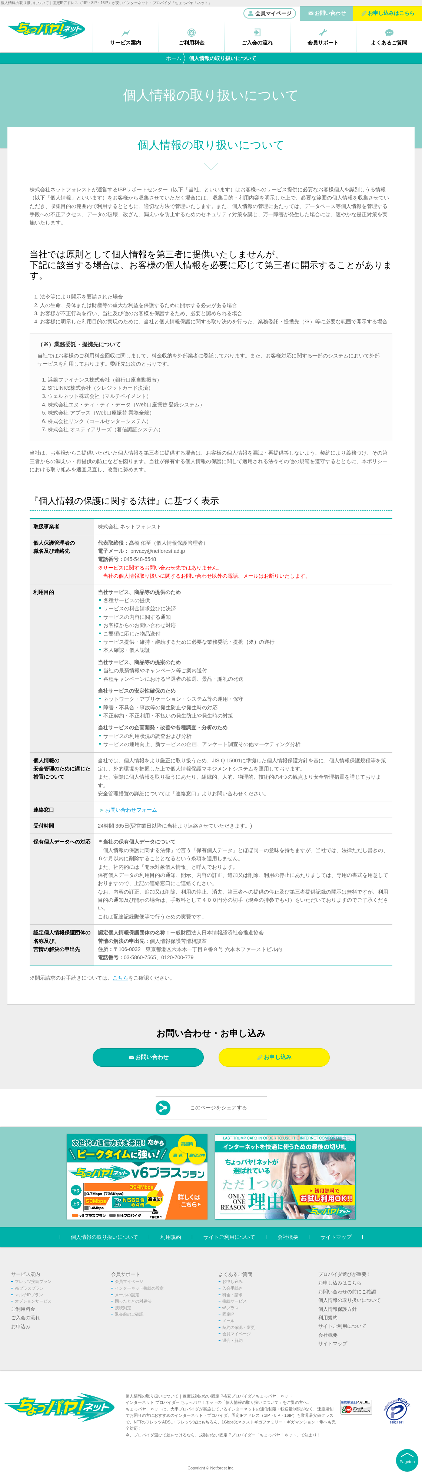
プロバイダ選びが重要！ (344, 1274)
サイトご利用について (229, 1237)
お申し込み (278, 1057)
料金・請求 (232, 1295)
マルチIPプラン (29, 1295)
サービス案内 (25, 1274)
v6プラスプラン (29, 1288)
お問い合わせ (152, 1057)
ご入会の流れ (25, 1317)
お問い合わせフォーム (131, 810)
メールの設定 (127, 1295)
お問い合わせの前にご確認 (347, 1291)
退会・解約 (232, 1340)
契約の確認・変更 (238, 1327)
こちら (120, 978)
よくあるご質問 (235, 1274)
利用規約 (170, 1237)
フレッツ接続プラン (33, 1281)
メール (228, 1321)
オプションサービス (33, 1301)
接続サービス (234, 1301)
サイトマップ (336, 1237)
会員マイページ (270, 13)
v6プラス (230, 1308)
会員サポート (125, 1274)
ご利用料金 (23, 1309)
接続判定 (123, 1308)
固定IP (228, 1314)
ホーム (174, 58)
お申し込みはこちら (340, 1283)
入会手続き (232, 1288)
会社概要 (288, 1237)
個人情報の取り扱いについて (104, 1237)
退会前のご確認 (129, 1314)
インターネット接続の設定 (139, 1288)
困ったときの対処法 (133, 1301)
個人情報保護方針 (337, 1309)
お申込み (20, 1326)
